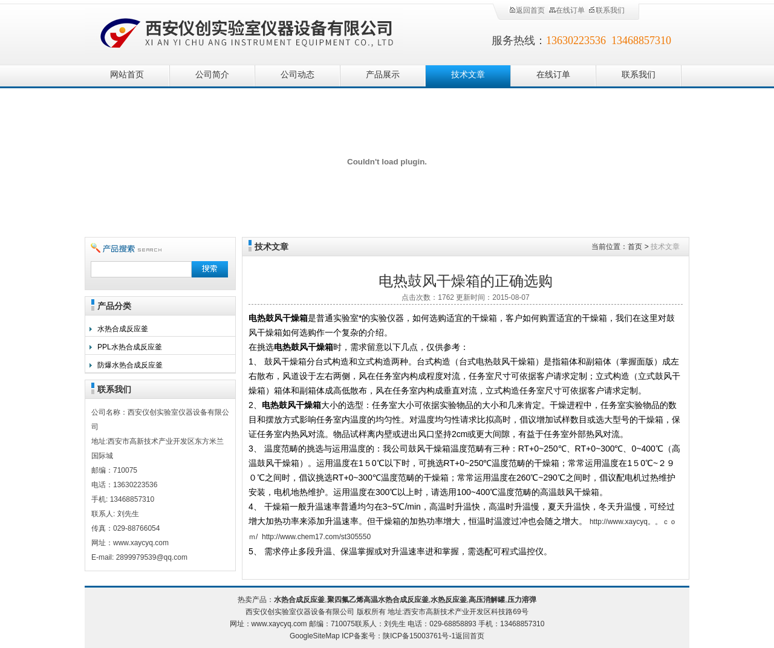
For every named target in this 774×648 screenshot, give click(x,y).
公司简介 (212, 74)
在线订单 (566, 10)
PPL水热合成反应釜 (129, 347)
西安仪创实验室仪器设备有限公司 (248, 31)
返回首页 (527, 10)
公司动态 (297, 74)
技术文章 (468, 74)
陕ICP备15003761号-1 (419, 636)
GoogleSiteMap (315, 636)
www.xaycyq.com (279, 624)
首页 (635, 246)
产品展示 (383, 74)
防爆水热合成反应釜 (130, 365)
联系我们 (606, 10)
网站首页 (127, 74)
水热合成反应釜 (122, 329)
